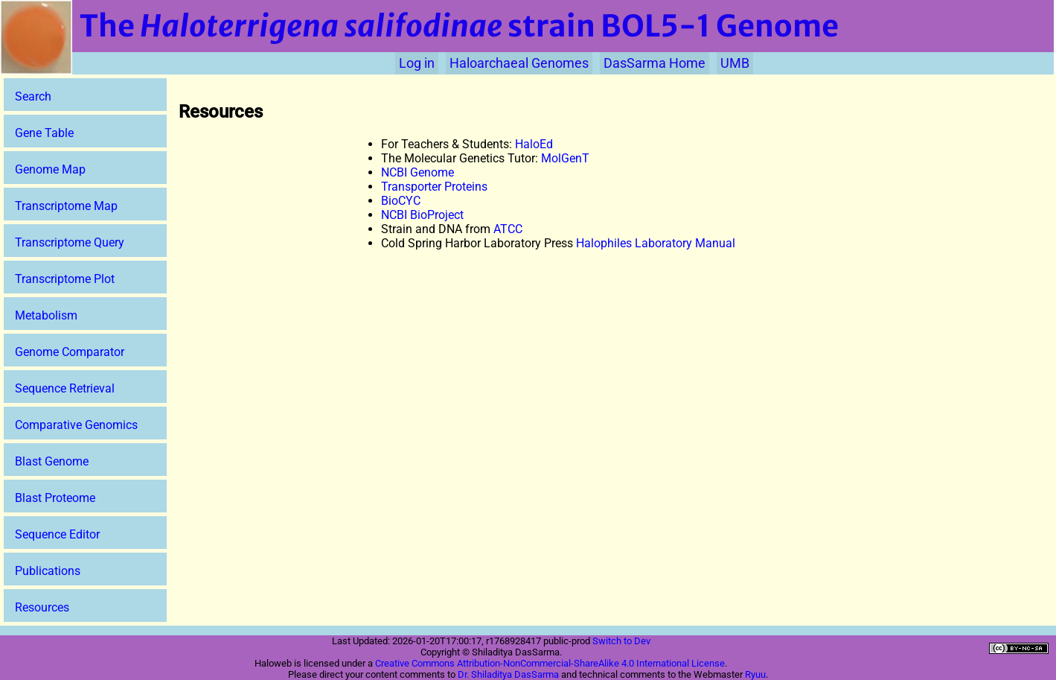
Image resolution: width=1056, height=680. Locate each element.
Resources (42, 607)
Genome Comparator (69, 352)
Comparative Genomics (76, 425)
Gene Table (44, 133)
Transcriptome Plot (65, 279)
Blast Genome (52, 461)
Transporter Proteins (434, 186)
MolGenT (565, 158)
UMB (734, 63)
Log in (417, 63)
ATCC (507, 229)
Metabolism (46, 315)
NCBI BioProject (422, 215)
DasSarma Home (654, 63)
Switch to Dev (621, 640)
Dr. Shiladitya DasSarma (508, 674)
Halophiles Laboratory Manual (655, 243)
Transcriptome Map (66, 206)
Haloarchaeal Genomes (519, 63)
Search (33, 96)
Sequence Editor (57, 534)
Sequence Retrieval (65, 388)
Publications (47, 571)
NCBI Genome (417, 172)
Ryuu (755, 674)
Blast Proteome (55, 498)
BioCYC (400, 201)
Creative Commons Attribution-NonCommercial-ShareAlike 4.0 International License (550, 663)
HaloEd (534, 144)
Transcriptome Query (69, 242)
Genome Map (50, 169)
